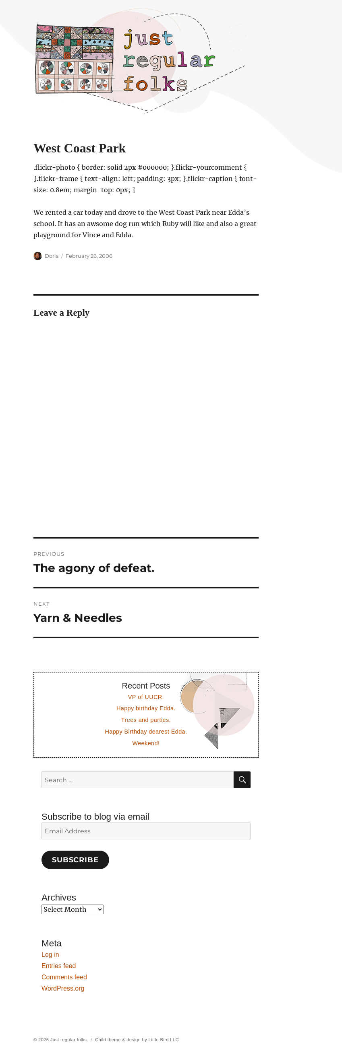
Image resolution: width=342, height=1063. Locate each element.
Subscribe (75, 859)
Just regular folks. (69, 1039)
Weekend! (146, 743)
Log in (50, 954)
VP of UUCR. (146, 697)
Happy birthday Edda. (146, 708)
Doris (51, 256)
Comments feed (64, 977)
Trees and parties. (146, 720)
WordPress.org (62, 988)
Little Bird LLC (164, 1039)
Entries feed (58, 965)
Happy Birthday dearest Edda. (146, 731)
